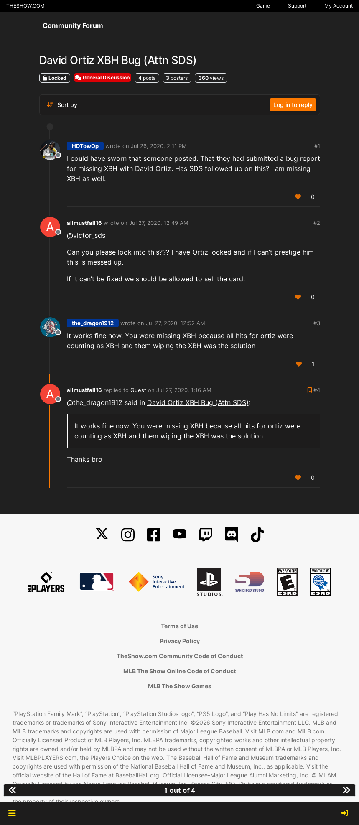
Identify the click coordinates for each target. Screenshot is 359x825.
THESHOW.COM (25, 6)
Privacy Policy (180, 640)
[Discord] (231, 534)
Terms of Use (179, 625)
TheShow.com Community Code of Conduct (180, 655)
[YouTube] (179, 534)
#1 (317, 146)
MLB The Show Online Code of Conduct (179, 671)
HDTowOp (85, 146)
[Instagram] (128, 534)
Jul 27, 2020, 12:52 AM (175, 323)
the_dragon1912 (93, 323)
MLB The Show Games (179, 686)
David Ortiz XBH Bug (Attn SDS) (198, 402)
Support (297, 6)
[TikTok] (257, 534)
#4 (316, 390)
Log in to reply (293, 104)
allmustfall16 (84, 222)
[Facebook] (153, 534)
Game (263, 6)
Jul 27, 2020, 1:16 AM (183, 390)
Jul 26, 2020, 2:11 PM (159, 146)
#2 (316, 222)
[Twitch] (205, 534)
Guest (138, 390)
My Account (338, 6)
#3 (316, 323)
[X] (102, 534)
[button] (11, 813)
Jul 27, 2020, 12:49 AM (158, 222)
